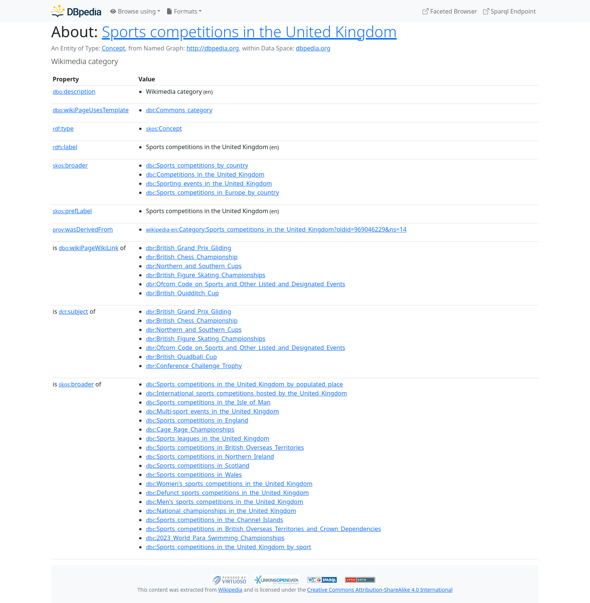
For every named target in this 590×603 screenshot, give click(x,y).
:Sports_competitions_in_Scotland (197, 465)
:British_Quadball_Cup (181, 357)
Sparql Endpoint (509, 11)
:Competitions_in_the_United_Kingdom (205, 174)
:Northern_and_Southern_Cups (194, 266)
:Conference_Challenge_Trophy (194, 366)
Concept (113, 48)
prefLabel (72, 211)
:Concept (164, 128)
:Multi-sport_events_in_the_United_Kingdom (212, 411)
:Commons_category (179, 110)
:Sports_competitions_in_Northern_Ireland (210, 456)
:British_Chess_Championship (191, 257)
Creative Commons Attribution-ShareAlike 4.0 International (379, 589)
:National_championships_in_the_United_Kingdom (221, 511)
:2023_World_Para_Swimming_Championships (215, 538)
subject (73, 311)
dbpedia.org (313, 48)
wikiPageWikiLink (89, 248)
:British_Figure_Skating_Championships (205, 275)
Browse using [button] (133, 11)
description (74, 91)
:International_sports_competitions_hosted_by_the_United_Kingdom (246, 393)
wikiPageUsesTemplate (91, 110)
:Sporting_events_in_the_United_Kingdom (209, 183)
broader (70, 165)
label (65, 147)
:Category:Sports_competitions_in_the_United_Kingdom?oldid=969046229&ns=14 (276, 229)
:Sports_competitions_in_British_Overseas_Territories (225, 447)
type (63, 128)
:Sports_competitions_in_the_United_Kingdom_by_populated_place (244, 384)
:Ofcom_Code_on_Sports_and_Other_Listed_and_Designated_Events (245, 284)
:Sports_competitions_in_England (197, 420)
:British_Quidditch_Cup (182, 293)
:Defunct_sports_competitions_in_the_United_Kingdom (227, 493)
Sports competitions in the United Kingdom (249, 31)
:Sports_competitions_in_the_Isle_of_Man (208, 402)
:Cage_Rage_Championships (190, 429)
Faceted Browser (450, 11)
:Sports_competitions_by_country (197, 165)
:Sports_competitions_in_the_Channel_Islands (214, 520)
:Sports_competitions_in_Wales (194, 474)
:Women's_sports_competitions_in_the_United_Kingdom (229, 483)
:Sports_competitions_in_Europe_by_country (212, 192)
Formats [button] (181, 11)
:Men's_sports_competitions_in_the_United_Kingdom (224, 502)
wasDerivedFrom (83, 229)
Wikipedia (230, 589)
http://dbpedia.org (213, 48)
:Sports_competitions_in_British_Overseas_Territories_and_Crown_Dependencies (263, 529)
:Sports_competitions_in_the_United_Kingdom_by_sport (228, 547)
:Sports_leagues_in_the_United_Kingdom (207, 438)
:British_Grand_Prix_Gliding (188, 248)
